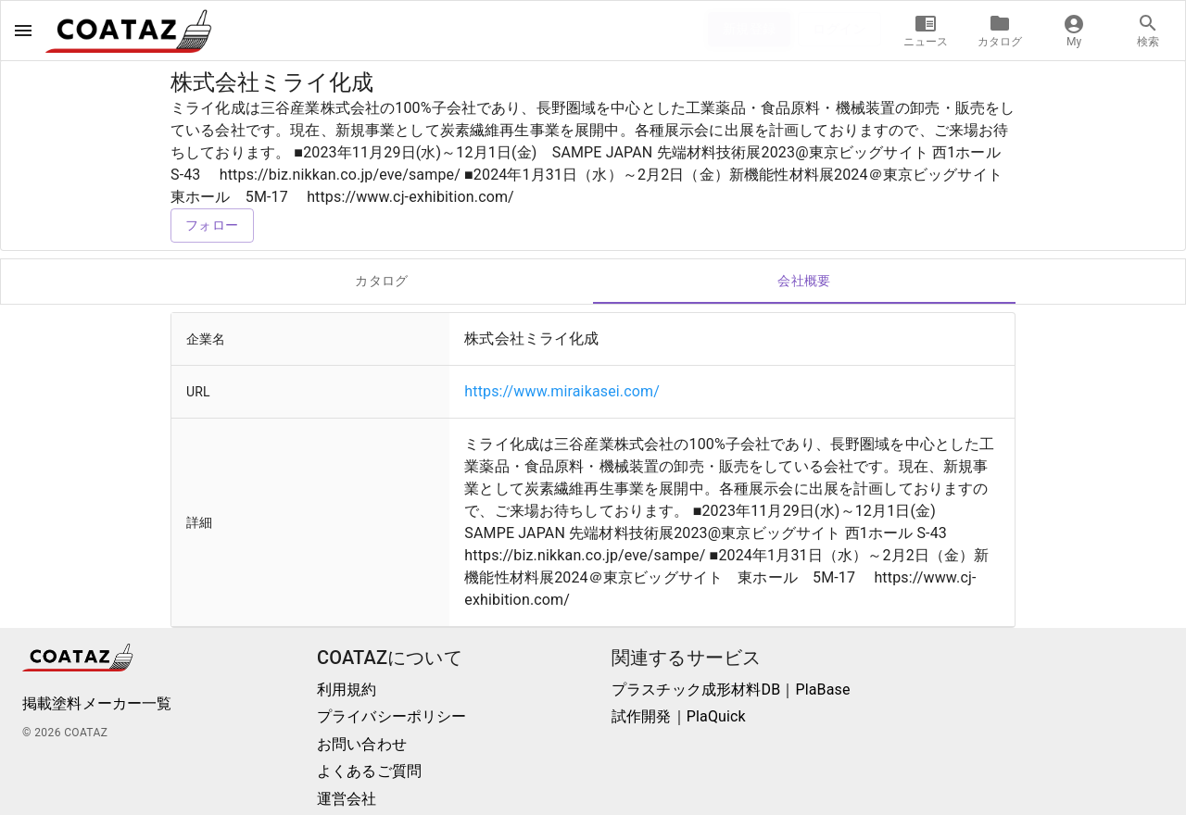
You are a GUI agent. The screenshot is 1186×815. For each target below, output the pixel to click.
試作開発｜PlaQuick (679, 716)
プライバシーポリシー (392, 716)
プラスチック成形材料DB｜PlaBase (731, 689)
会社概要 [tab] (804, 281)
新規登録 (749, 29)
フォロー (212, 225)
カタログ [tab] (381, 281)
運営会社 (347, 799)
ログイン (839, 29)
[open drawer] (23, 30)
